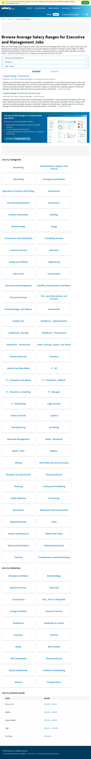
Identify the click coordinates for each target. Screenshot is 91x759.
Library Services (18, 415)
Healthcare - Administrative (54, 321)
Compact (54, 71)
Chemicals (54, 587)
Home (3, 19)
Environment (54, 273)
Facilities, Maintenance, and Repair (54, 285)
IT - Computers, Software (54, 380)
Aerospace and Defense (54, 179)
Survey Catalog (54, 8)
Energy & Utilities (18, 611)
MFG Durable (54, 646)
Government (54, 309)
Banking (54, 214)
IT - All (54, 368)
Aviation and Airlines (18, 214)
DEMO (56, 14)
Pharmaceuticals (54, 474)
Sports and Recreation (18, 545)
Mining (18, 462)
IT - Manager (54, 391)
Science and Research (18, 533)
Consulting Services (54, 238)
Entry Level (18, 273)
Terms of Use (32, 754)
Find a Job (77, 8)
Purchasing (54, 498)
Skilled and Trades (54, 533)
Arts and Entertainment (18, 202)
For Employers (41, 8)
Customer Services (18, 250)
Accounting (18, 167)
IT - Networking (18, 403)
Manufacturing (18, 427)
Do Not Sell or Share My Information (48, 754)
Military (54, 450)
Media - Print (18, 450)
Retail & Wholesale (18, 670)
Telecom (18, 682)
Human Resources (18, 356)
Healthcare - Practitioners (54, 332)
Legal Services (54, 403)
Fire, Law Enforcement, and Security (54, 297)
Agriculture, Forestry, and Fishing (18, 191)
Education (54, 250)
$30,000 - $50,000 (50, 712)
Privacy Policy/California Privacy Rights (14, 754)
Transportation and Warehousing (54, 557)
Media (18, 646)
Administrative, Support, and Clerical (54, 167)
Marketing (54, 427)
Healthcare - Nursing (18, 332)
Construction (18, 599)
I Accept (85, 3)
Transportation (54, 682)
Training (18, 557)
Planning (18, 486)
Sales (54, 521)
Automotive (54, 202)
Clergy (54, 226)
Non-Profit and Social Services (53, 462)
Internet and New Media (18, 368)
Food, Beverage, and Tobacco (18, 309)
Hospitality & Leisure (54, 623)
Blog (49, 14)
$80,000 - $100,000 (51, 728)
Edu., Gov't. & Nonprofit (54, 599)
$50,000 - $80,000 (50, 720)
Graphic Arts (18, 321)
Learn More (23, 3)
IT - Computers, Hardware (18, 380)
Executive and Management (18, 285)
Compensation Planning (70, 14)
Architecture (54, 191)
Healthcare (18, 623)
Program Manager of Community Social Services (22, 93)
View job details (65, 89)
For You (30, 8)
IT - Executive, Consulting (18, 391)
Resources (66, 8)
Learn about (17, 139)
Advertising (18, 179)
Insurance (54, 356)
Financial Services (18, 297)
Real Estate (18, 510)
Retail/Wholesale (18, 521)
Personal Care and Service (18, 474)
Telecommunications (54, 545)
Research (10, 19)
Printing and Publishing (54, 486)
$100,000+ (48, 736)
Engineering (54, 261)
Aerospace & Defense (18, 575)
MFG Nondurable (18, 658)
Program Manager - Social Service (16, 76)
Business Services (18, 587)
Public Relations (18, 498)
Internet (54, 634)
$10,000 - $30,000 (50, 704)
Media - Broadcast (54, 439)
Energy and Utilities (18, 261)
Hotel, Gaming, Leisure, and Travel (54, 344)
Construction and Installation (18, 238)
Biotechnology (18, 226)
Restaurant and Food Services (54, 510)
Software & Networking (54, 670)
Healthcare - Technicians (18, 344)
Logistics (54, 415)
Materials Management (18, 439)
